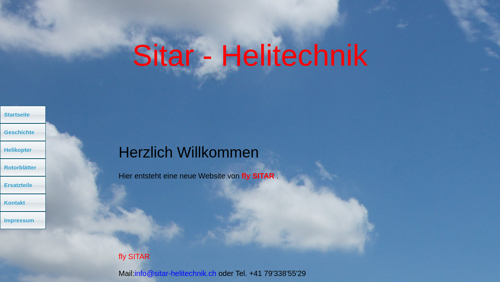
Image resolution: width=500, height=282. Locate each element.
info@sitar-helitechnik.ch (175, 273)
